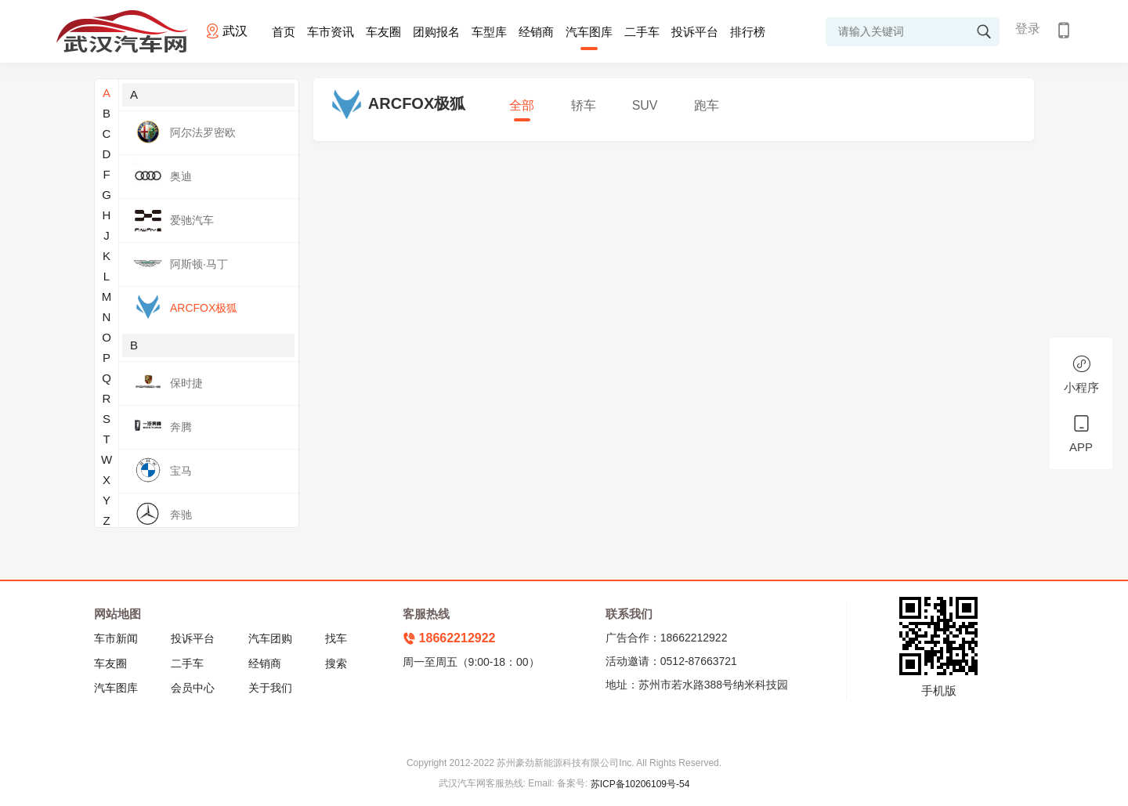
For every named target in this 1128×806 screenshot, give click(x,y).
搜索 (336, 663)
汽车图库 (589, 31)
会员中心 (193, 687)
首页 (283, 31)
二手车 (642, 31)
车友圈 (383, 31)
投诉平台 (694, 31)
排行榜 (747, 31)
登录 (1027, 28)
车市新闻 (116, 638)
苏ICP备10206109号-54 (640, 784)
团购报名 (436, 31)
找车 (336, 638)
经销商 (536, 31)
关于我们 (270, 687)
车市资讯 (330, 31)
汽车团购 (270, 638)
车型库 (489, 31)
